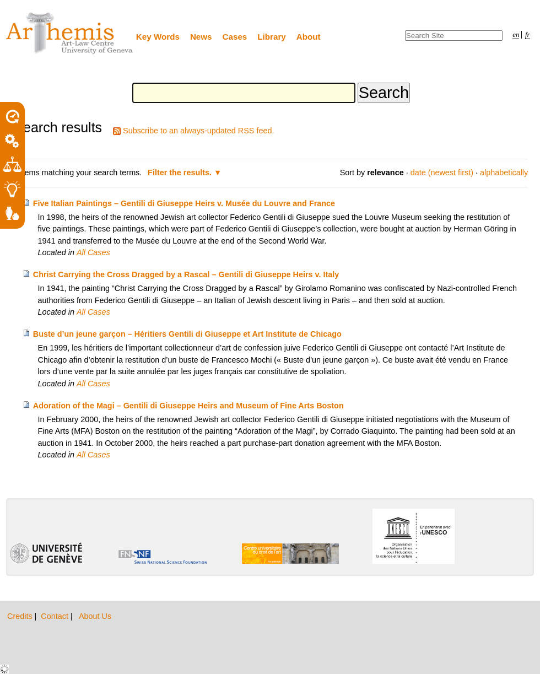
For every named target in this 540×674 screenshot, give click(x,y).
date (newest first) (442, 172)
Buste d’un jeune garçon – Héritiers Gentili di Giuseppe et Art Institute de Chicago (187, 334)
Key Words (158, 36)
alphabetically (504, 172)
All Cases (93, 252)
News (201, 36)
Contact (56, 616)
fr (527, 35)
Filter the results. (181, 172)
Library (271, 36)
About (308, 36)
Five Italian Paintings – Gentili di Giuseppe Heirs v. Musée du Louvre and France (184, 203)
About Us (95, 616)
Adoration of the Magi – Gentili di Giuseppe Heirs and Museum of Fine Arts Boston (188, 405)
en (515, 35)
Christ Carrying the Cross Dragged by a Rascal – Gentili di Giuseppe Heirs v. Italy (186, 274)
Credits (21, 616)
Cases (235, 36)
